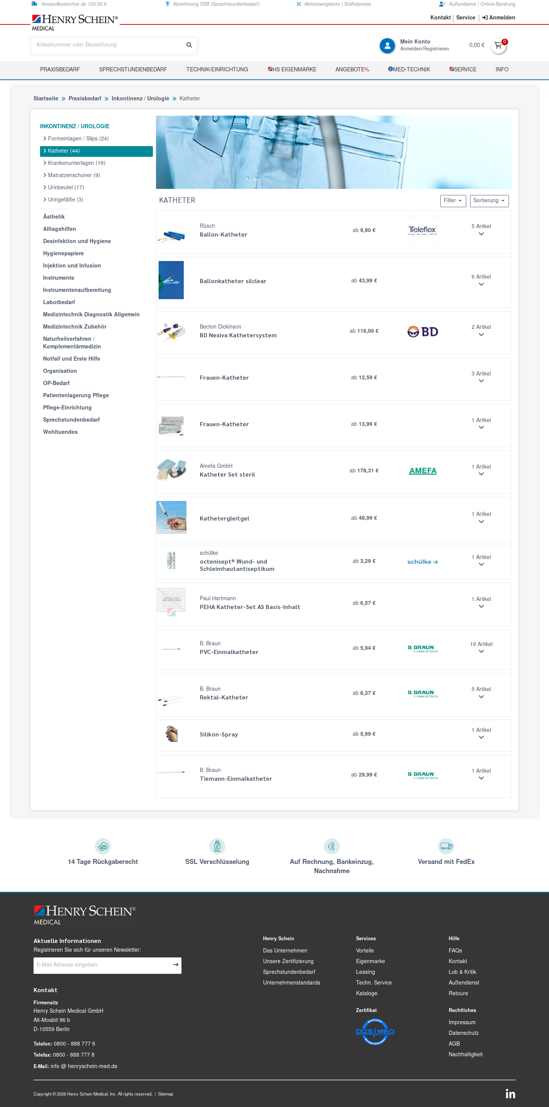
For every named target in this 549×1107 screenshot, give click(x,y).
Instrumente (58, 278)
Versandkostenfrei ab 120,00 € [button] (69, 4)
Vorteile (365, 951)
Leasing (365, 972)
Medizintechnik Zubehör (74, 327)
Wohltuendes (60, 432)
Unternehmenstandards (291, 983)
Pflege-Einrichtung (67, 408)
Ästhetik (54, 217)
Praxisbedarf (60, 70)
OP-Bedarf (56, 384)
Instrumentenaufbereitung (77, 290)
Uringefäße (63, 200)
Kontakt (458, 962)
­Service (463, 69)
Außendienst (464, 983)
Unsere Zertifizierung (288, 962)
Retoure (458, 994)
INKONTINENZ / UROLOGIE (74, 127)
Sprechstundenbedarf (133, 70)
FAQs (455, 951)
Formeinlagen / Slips (76, 139)
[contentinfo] (498, 18)
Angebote (352, 70)
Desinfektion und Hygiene (77, 242)
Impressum (462, 1023)
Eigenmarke (370, 962)
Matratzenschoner (71, 175)
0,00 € (477, 45)
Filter (453, 201)
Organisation (60, 371)
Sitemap (165, 1094)
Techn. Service (374, 983)
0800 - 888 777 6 (74, 1044)
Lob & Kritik (462, 972)
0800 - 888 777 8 (74, 1055)
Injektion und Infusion (72, 266)
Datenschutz (464, 1033)
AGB (454, 1044)
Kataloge (366, 994)
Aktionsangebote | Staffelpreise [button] (334, 4)
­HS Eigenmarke (292, 69)
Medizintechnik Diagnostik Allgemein (91, 315)
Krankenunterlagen (74, 163)
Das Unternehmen (285, 951)
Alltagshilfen (59, 229)
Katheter (61, 151)
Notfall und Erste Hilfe (71, 359)
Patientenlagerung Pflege (76, 396)
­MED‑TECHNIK (409, 69)
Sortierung (490, 201)
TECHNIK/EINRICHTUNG (217, 70)
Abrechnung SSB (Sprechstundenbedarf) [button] (213, 4)
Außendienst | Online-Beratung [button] (477, 4)
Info (502, 70)
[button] (440, 18)
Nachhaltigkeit (466, 1055)
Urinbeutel (63, 188)
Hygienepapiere (63, 254)
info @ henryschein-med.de (84, 1067)
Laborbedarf (59, 303)
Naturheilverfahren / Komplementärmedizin (72, 343)
